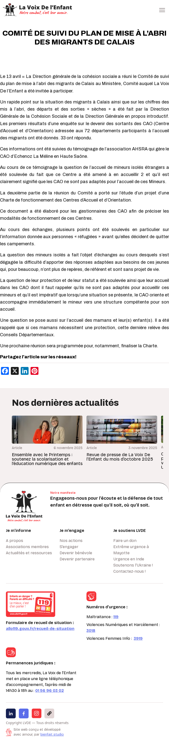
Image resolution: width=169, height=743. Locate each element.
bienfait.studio (52, 734)
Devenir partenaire (77, 559)
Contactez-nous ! (129, 571)
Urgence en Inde (128, 559)
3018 (90, 630)
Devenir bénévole (76, 553)
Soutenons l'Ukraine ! (133, 565)
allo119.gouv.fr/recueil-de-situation (40, 628)
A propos (14, 540)
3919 (138, 638)
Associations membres (27, 546)
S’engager (69, 546)
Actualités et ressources (29, 553)
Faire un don (124, 540)
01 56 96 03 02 (49, 690)
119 (115, 616)
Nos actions (71, 540)
